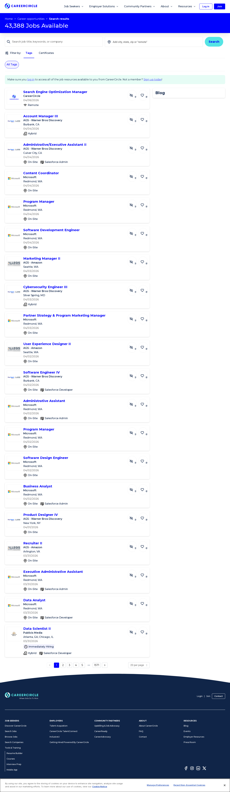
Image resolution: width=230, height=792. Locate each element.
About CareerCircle (148, 726)
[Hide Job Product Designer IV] (134, 516)
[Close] (225, 785)
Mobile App (12, 770)
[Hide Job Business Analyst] (134, 488)
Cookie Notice (99, 786)
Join (208, 696)
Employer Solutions (104, 6)
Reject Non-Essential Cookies (189, 785)
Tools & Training (13, 748)
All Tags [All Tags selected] (12, 64)
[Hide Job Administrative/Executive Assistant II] (134, 146)
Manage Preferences (158, 785)
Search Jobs (10, 731)
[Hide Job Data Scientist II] (134, 630)
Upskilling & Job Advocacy (107, 726)
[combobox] (154, 42)
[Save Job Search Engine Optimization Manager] (144, 93)
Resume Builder (15, 753)
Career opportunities (30, 18)
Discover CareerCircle (15, 726)
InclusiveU (55, 737)
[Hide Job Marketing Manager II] (134, 260)
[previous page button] (50, 665)
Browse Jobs (11, 737)
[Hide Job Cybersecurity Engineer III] (134, 288)
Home (9, 18)
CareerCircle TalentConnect (64, 731)
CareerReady (100, 731)
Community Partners (139, 6)
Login (200, 696)
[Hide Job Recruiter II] (134, 545)
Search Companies (14, 742)
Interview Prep (14, 764)
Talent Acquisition (59, 726)
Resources (187, 6)
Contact (218, 696)
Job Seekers (74, 6)
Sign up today (153, 79)
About (167, 6)
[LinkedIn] (198, 768)
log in (30, 79)
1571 (96, 665)
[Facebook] (186, 768)
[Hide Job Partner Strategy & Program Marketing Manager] (134, 317)
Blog (186, 726)
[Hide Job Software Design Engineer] (134, 459)
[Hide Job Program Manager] (134, 203)
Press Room (190, 742)
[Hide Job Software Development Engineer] (134, 232)
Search (214, 42)
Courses (11, 759)
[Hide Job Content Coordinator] (134, 175)
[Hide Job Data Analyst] (134, 602)
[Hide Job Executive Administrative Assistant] (134, 573)
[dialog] (115, 785)
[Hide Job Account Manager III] (134, 118)
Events (187, 731)
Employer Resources (194, 737)
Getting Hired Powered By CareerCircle (69, 742)
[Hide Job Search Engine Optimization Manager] (134, 93)
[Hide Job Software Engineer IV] (134, 374)
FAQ (141, 731)
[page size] (139, 665)
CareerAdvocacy (102, 737)
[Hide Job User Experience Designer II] (134, 345)
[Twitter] (204, 768)
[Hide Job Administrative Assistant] (134, 402)
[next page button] (105, 665)
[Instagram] (192, 768)
